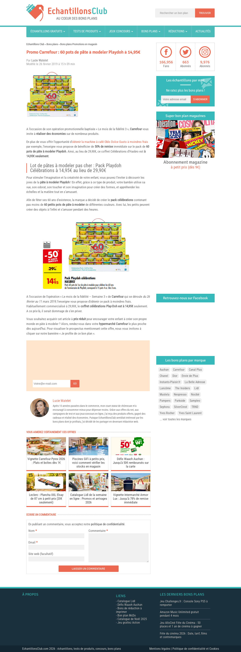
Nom (31, 531)
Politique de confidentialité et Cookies (195, 648)
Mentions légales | (160, 648)
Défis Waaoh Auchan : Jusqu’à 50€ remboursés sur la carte (131, 462)
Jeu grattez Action (128, 622)
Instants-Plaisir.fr (170, 382)
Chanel (164, 376)
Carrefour (136, 129)
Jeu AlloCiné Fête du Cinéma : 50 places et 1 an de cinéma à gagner (181, 624)
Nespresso (180, 394)
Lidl (196, 388)
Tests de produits (85, 31)
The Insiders (182, 388)
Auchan (164, 369)
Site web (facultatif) (40, 554)
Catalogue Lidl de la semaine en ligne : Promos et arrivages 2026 (88, 498)
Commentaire (98, 531)
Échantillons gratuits (46, 31)
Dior (174, 376)
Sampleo (195, 400)
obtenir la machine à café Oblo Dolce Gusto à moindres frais (110, 142)
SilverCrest (180, 407)
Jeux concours (119, 31)
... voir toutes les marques (175, 419)
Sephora (165, 407)
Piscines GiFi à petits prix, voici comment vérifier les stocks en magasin (88, 462)
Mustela (164, 394)
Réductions (176, 31)
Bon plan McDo (126, 615)
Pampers (165, 400)
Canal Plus (195, 369)
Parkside (180, 400)
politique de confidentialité (107, 524)
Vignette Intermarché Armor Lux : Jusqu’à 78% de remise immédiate (130, 498)
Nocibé (195, 394)
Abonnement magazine (185, 164)
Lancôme (165, 388)
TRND (194, 407)
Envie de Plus (190, 376)
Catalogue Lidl (126, 601)
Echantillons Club (35, 44)
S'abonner (200, 99)
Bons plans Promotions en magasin (78, 44)
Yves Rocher (167, 413)
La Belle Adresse (195, 382)
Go (75, 383)
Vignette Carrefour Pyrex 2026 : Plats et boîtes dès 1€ (46, 461)
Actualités (202, 31)
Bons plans (149, 31)
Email (31, 542)
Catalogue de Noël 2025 (132, 619)
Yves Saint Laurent (190, 413)
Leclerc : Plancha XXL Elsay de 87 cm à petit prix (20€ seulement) (46, 498)
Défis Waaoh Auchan (129, 604)
